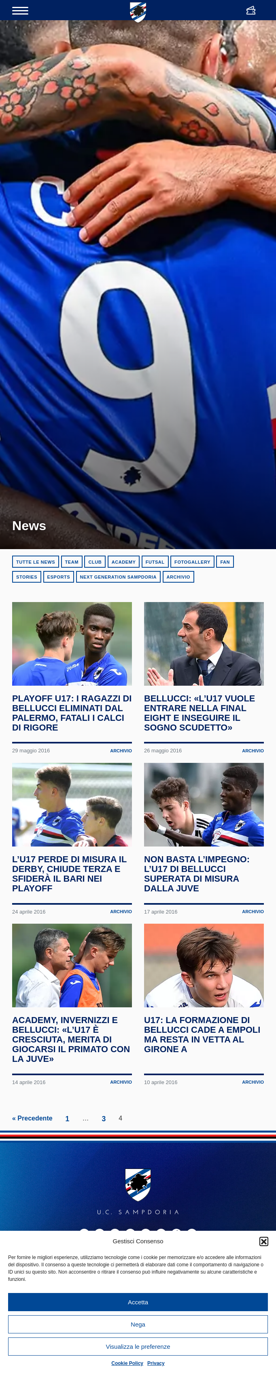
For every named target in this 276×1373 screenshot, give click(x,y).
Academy (124, 562)
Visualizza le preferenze (138, 1346)
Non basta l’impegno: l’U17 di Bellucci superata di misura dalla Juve (198, 959)
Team (72, 562)
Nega (138, 1324)
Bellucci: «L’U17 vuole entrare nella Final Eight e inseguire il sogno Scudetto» (201, 756)
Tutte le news (35, 562)
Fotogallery (192, 562)
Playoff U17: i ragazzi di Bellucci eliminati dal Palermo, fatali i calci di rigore (68, 756)
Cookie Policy (127, 1363)
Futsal (155, 562)
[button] (264, 1241)
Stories (26, 577)
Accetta (138, 1302)
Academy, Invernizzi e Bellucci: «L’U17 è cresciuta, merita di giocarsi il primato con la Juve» (66, 1167)
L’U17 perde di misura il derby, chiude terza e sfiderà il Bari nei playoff (71, 959)
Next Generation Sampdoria (118, 577)
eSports (58, 577)
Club (95, 562)
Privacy (156, 1363)
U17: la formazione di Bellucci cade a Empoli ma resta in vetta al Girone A (198, 1162)
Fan (225, 562)
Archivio (178, 577)
